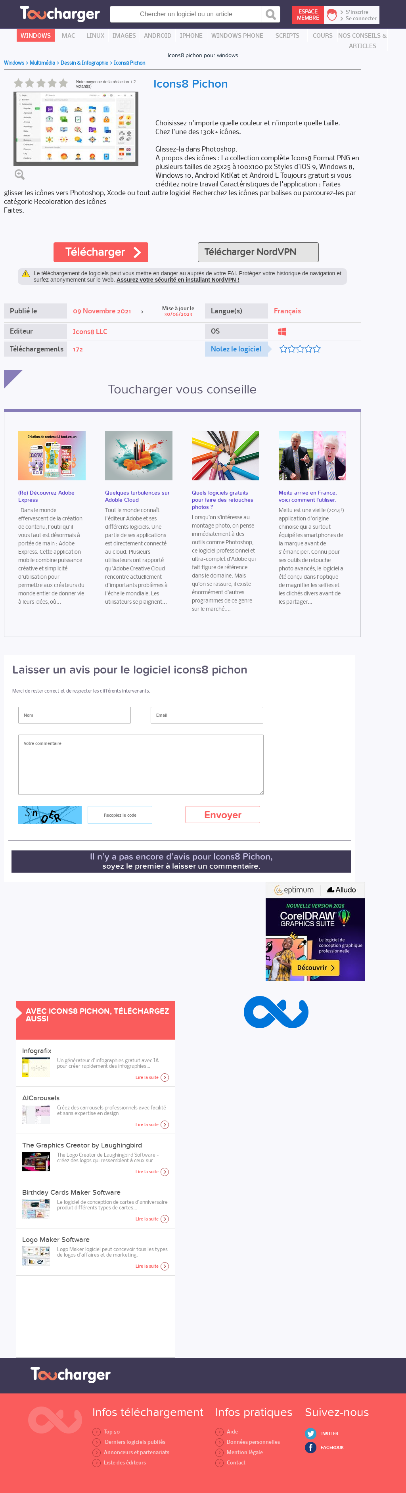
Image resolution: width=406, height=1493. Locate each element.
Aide (226, 1431)
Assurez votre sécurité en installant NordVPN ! (178, 279)
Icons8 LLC (90, 331)
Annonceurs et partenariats (130, 1452)
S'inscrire (357, 12)
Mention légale (239, 1452)
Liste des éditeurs (119, 1462)
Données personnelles (247, 1442)
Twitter (329, 1433)
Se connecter (361, 18)
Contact (230, 1462)
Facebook (332, 1447)
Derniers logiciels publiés (128, 1442)
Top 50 (106, 1431)
